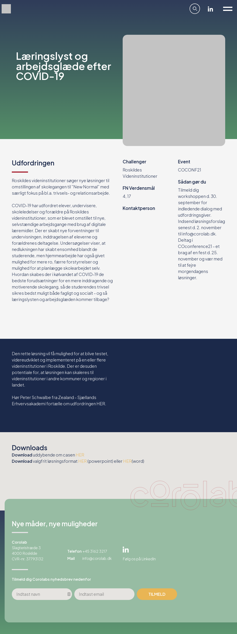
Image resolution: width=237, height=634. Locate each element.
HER (101, 403)
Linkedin (210, 8)
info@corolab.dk (97, 558)
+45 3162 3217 (94, 551)
